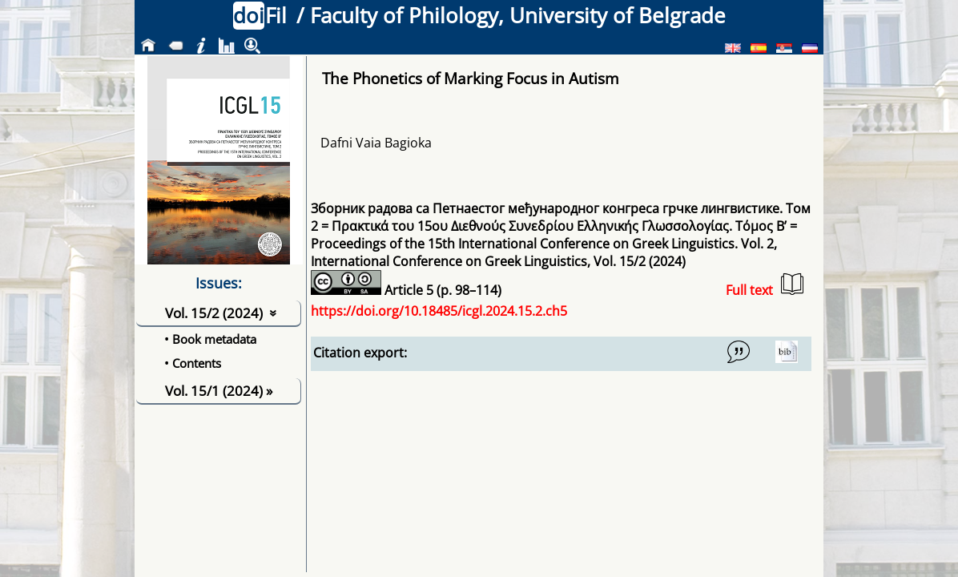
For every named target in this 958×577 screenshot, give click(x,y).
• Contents (192, 363)
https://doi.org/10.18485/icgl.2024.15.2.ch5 (439, 311)
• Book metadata (210, 339)
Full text (764, 285)
